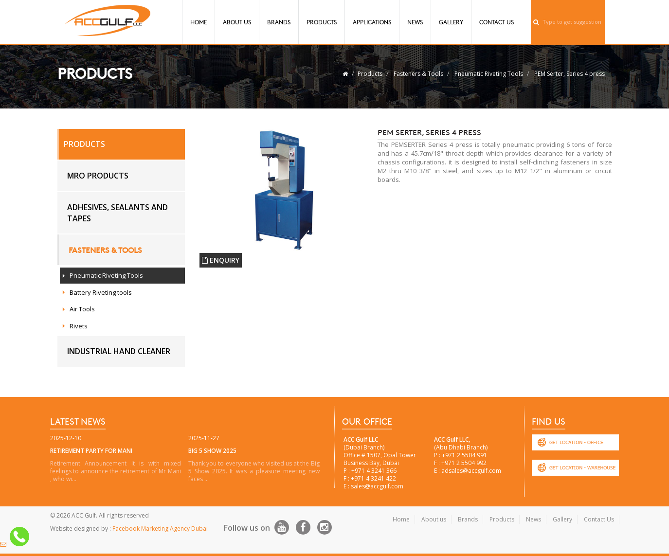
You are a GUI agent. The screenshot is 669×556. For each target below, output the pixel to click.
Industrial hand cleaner (118, 351)
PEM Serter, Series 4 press (569, 74)
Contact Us (496, 22)
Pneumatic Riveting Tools (488, 74)
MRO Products (97, 175)
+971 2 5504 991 (464, 455)
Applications (372, 22)
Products (322, 22)
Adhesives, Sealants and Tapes (117, 213)
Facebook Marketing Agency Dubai (160, 528)
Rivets (79, 326)
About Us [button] (237, 22)
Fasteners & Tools (418, 74)
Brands (278, 22)
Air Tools (82, 309)
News (415, 22)
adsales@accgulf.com (471, 470)
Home (198, 22)
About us (433, 519)
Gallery (451, 22)
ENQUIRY (220, 260)
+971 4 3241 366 (374, 470)
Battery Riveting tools (101, 292)
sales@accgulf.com (377, 486)
